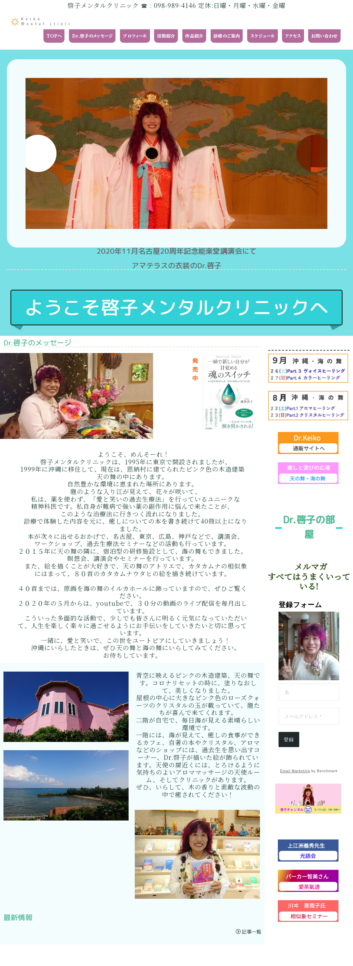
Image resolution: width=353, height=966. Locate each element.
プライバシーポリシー (73, 955)
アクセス (293, 36)
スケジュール (262, 36)
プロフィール (135, 36)
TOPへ (54, 36)
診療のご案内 (226, 36)
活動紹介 (166, 36)
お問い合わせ (324, 36)
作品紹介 (194, 36)
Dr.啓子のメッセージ (92, 36)
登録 (289, 739)
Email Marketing (295, 771)
